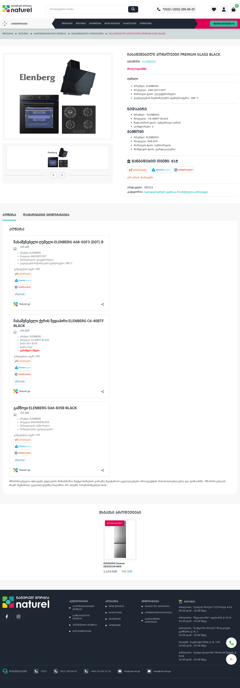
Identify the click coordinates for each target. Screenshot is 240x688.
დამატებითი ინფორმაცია (46, 215)
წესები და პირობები (157, 606)
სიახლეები (129, 23)
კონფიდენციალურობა (158, 612)
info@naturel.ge (128, 671)
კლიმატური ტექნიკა (84, 625)
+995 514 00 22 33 (97, 671)
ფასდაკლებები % (223, 23)
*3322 (40, 671)
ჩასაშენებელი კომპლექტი (88, 34)
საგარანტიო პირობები (152, 621)
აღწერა (9, 215)
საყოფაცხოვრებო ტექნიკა (50, 34)
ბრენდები (95, 23)
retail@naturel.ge (159, 671)
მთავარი (67, 23)
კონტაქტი (146, 23)
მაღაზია (81, 23)
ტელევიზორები (81, 631)
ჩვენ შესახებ (112, 23)
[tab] (12, 215)
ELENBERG (149, 62)
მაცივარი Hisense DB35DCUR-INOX (114, 565)
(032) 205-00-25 (65, 671)
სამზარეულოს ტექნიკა (81, 617)
